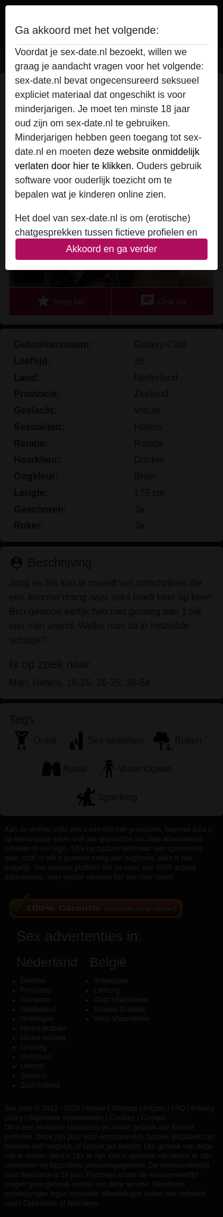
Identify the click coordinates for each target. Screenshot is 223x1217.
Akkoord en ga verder (111, 249)
